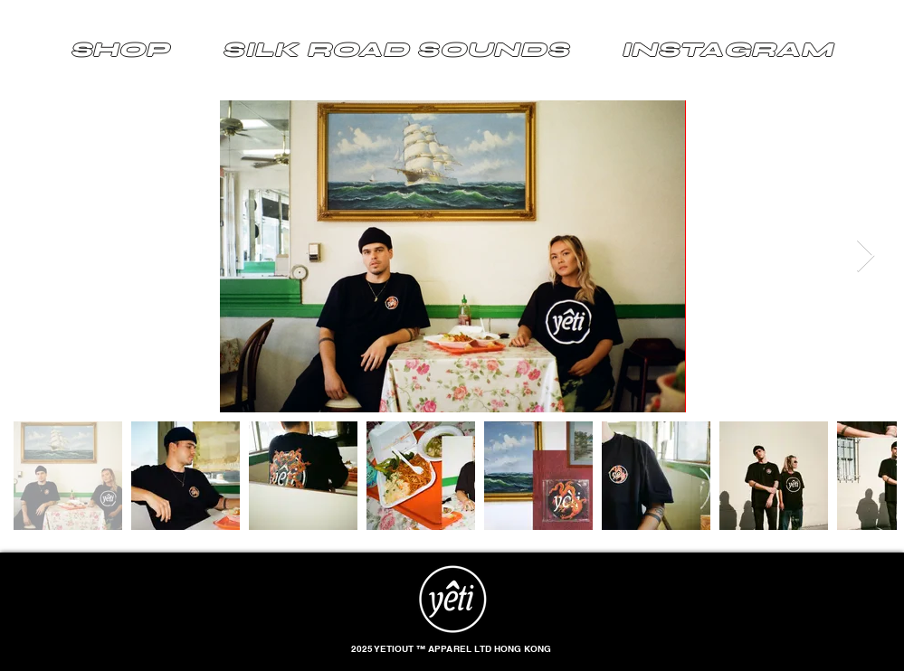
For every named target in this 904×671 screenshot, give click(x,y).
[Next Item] (865, 256)
